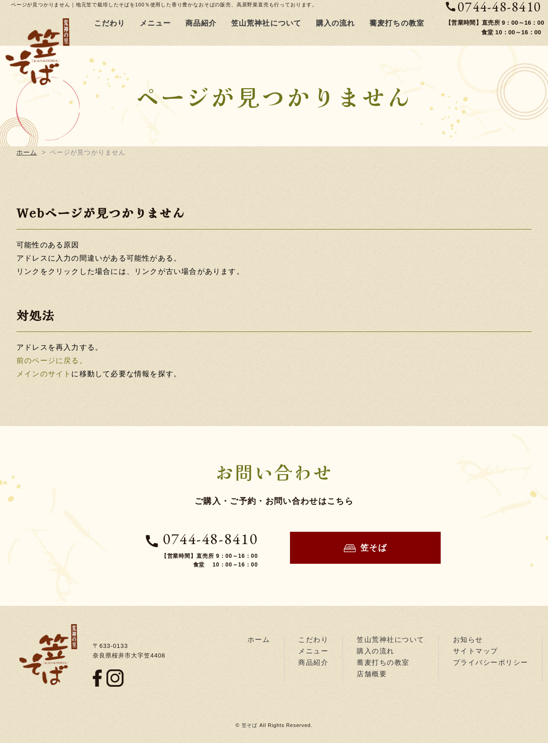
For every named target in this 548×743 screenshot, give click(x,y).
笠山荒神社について (266, 23)
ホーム (26, 152)
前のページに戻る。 (51, 360)
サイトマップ (475, 651)
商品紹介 (201, 23)
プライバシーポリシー (490, 662)
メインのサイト (43, 374)
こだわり (110, 23)
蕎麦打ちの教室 (396, 23)
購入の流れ (335, 23)
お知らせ (468, 639)
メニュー (155, 23)
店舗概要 (372, 674)
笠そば (365, 548)
